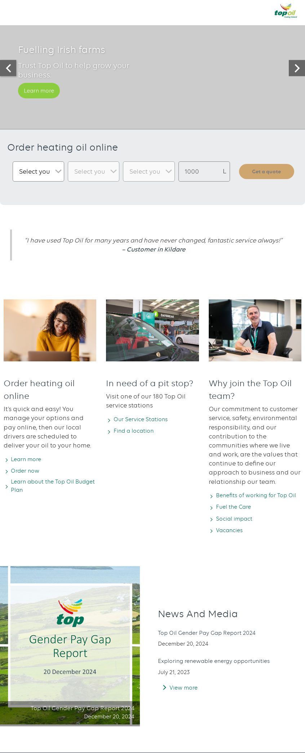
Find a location (137, 431)
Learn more (42, 100)
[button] (12, 10)
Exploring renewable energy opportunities (222, 670)
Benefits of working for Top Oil (257, 499)
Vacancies (232, 539)
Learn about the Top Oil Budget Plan (48, 487)
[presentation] (8, 68)
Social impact (238, 527)
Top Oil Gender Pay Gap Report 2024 (213, 642)
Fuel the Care (237, 516)
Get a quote (266, 171)
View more (185, 696)
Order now (28, 470)
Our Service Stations (145, 419)
